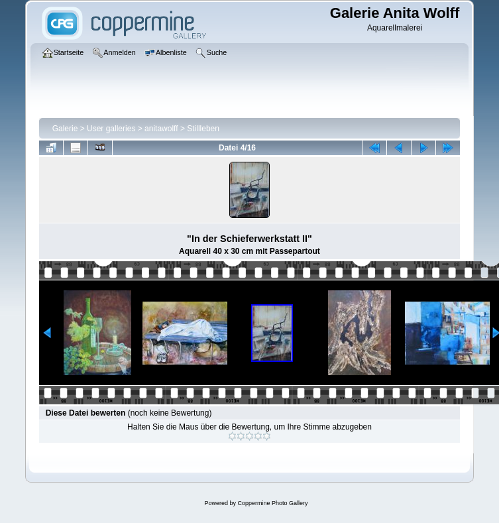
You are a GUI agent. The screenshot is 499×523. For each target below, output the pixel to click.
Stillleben (203, 128)
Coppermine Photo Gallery (272, 503)
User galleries (111, 128)
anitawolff (161, 128)
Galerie (65, 128)
